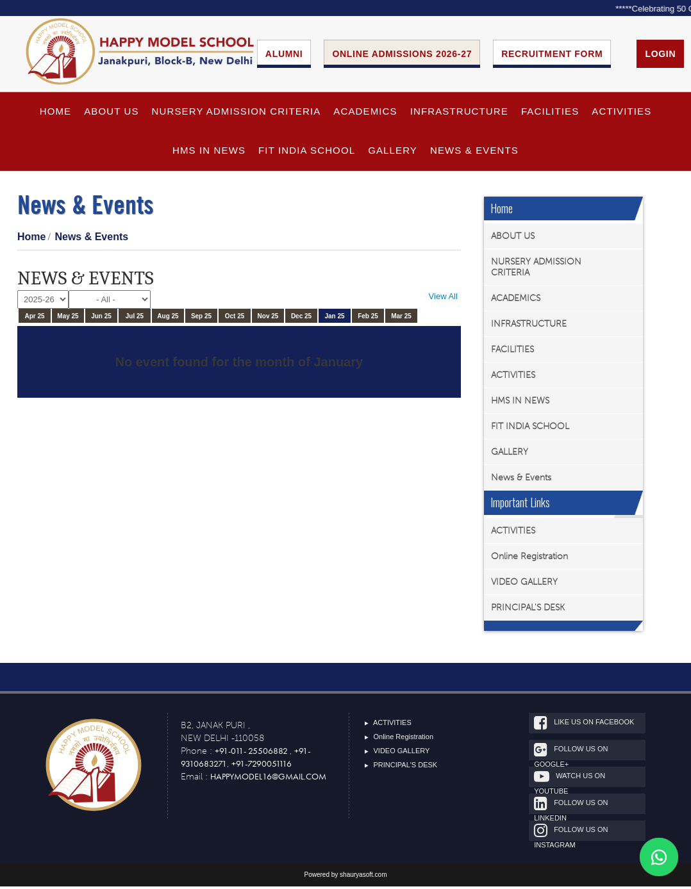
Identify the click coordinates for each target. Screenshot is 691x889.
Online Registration (529, 558)
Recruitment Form (552, 55)
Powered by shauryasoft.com (345, 877)
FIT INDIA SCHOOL (306, 153)
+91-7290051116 (261, 766)
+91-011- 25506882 (252, 753)
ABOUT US (111, 114)
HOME (56, 114)
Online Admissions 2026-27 (402, 55)
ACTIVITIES (621, 114)
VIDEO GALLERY (524, 584)
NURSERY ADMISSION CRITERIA (236, 114)
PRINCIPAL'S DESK (528, 610)
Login (660, 55)
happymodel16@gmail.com (268, 779)
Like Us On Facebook (596, 725)
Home (31, 239)
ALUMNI (284, 55)
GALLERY (392, 153)
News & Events (474, 153)
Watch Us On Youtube (581, 781)
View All (443, 299)
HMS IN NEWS (209, 153)
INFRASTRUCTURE (459, 114)
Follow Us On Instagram (583, 835)
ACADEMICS (365, 114)
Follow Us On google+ (583, 754)
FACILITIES (550, 114)
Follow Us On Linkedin (583, 808)
